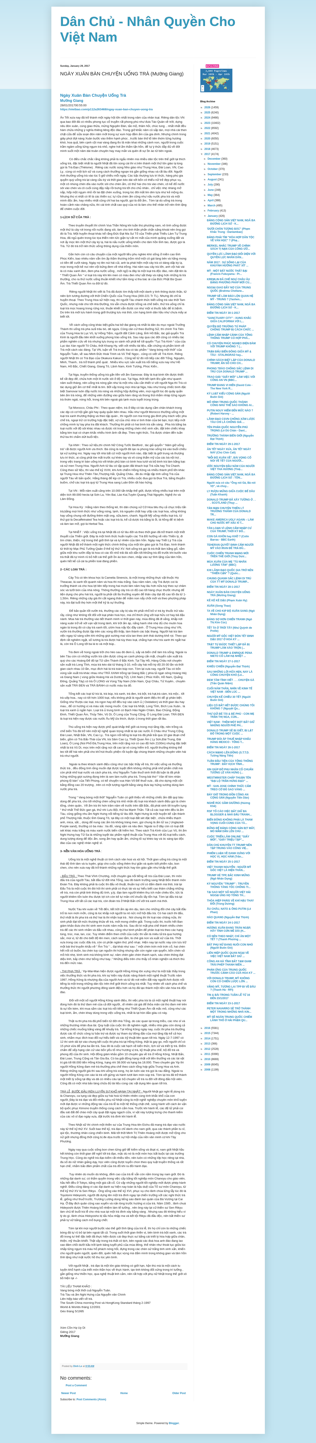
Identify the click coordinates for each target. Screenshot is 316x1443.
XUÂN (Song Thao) (219, 605)
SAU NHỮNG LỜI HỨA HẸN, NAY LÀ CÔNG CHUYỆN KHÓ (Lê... (229, 673)
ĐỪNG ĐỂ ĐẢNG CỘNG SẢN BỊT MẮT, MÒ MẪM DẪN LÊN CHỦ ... (231, 830)
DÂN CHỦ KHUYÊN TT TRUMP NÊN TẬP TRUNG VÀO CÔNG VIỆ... (229, 846)
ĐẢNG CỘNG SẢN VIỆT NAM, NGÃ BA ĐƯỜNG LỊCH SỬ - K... (231, 222)
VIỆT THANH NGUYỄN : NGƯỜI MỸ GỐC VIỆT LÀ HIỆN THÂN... (229, 868)
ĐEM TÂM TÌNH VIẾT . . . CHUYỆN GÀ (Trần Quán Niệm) (230, 681)
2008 (207, 1069)
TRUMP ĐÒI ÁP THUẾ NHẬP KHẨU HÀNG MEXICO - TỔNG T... (229, 740)
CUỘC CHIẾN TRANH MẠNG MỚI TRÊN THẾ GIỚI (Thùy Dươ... (227, 555)
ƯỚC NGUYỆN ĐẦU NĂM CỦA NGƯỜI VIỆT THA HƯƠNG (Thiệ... (230, 468)
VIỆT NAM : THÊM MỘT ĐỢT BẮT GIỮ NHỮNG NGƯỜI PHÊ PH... (230, 723)
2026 (207, 107)
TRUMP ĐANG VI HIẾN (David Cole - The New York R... (229, 387)
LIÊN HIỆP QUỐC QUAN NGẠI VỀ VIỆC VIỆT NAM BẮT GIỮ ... (228, 954)
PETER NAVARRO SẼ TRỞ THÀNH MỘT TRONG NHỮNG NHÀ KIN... (229, 1010)
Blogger (174, 1423)
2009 (207, 1064)
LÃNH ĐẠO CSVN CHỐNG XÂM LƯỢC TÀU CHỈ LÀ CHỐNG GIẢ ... (231, 420)
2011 (207, 1054)
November (214, 163)
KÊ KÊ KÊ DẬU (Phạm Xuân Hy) (227, 600)
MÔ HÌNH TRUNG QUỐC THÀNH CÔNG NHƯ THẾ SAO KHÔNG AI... (230, 403)
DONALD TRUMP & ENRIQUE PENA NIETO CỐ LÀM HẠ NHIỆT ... (229, 654)
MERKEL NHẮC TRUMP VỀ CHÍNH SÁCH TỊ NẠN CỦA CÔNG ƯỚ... (228, 247)
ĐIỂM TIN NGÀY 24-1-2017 (223, 922)
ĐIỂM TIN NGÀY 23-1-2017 (223, 1003)
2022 (207, 128)
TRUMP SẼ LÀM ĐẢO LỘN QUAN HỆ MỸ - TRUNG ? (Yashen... (230, 297)
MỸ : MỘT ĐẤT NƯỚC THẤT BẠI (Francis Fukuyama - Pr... (227, 272)
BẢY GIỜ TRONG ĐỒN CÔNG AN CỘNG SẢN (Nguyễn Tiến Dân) (228, 796)
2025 (207, 112)
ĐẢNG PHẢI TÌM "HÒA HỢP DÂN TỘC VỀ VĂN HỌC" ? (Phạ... (230, 239)
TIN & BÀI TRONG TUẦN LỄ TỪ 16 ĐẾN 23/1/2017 (228, 996)
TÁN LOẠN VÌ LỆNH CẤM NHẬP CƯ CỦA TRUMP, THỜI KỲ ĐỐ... (229, 530)
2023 (207, 123)
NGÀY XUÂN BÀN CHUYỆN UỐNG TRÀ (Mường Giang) (228, 594)
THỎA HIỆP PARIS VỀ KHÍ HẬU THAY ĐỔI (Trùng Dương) (230, 902)
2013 (207, 1043)
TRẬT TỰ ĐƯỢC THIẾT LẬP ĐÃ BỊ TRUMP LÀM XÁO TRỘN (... (228, 646)
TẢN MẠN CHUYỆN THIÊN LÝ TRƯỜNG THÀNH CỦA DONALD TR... (229, 511)
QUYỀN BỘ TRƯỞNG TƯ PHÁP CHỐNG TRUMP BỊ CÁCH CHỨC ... (230, 328)
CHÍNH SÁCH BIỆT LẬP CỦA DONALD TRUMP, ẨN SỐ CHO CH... (231, 361)
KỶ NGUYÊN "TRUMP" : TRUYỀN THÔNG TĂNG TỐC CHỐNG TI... (228, 885)
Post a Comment (76, 1385)
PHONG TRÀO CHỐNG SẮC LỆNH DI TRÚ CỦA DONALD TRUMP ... (230, 370)
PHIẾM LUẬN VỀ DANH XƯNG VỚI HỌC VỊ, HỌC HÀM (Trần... (228, 855)
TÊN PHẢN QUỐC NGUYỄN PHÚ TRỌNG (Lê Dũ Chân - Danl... (227, 429)
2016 (207, 1028)
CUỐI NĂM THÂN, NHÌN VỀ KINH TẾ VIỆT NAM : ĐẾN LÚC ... (229, 690)
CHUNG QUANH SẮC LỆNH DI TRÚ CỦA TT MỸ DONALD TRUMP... (229, 580)
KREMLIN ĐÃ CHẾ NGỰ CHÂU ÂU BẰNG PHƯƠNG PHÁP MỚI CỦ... (229, 281)
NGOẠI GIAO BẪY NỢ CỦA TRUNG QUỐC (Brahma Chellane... (229, 289)
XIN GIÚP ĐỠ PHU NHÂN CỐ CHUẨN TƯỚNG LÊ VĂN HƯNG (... (230, 771)
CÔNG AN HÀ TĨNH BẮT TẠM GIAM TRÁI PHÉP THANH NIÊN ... (229, 963)
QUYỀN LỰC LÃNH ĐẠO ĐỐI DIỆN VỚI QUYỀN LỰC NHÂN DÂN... (231, 255)
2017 (207, 154)
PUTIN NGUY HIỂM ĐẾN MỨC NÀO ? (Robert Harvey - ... (230, 412)
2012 (207, 1049)
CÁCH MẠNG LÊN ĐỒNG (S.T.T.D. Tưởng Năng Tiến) (228, 754)
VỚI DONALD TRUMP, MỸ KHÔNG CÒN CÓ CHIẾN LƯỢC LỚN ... (228, 980)
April (210, 200)
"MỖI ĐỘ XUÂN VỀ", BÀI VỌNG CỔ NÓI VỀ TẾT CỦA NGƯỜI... (229, 459)
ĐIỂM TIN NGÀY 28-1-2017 (223, 586)
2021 (207, 133)
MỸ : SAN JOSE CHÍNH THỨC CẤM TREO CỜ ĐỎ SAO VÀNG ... (229, 788)
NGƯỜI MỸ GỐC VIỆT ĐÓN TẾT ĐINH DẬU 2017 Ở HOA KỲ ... (230, 637)
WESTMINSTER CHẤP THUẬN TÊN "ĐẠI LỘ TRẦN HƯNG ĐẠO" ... (229, 779)
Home (124, 1393)
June (210, 189)
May (210, 195)
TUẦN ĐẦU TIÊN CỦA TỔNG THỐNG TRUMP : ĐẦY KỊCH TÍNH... (230, 762)
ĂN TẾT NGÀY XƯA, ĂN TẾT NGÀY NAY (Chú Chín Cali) (229, 451)
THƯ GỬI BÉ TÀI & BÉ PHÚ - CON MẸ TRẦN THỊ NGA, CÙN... (230, 715)
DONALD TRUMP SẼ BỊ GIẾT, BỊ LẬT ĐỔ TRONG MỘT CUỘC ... (230, 732)
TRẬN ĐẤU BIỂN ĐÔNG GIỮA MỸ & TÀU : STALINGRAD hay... (229, 353)
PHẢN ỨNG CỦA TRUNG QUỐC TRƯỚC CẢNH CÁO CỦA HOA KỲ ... (231, 971)
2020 (207, 138)
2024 (207, 117)
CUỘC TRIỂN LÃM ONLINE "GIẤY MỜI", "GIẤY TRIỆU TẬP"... (228, 838)
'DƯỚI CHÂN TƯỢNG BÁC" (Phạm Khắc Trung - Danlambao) (228, 230)
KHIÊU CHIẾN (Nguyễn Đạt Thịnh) (228, 666)
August (212, 179)
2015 (207, 1033)
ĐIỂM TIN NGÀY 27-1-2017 (223, 661)
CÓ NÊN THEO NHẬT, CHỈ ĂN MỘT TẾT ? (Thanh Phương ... (229, 938)
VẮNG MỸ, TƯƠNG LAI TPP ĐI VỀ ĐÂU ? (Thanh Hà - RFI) (231, 988)
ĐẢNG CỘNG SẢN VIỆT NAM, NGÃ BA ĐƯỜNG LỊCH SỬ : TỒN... (231, 476)
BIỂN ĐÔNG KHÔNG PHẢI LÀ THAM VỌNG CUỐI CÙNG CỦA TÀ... (229, 821)
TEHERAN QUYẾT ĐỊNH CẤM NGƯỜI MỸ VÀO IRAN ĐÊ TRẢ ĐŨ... (230, 546)
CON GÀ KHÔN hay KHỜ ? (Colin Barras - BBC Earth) (228, 538)
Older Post (179, 1393)
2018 (207, 149)
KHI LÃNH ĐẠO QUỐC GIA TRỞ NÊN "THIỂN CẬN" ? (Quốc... (230, 572)
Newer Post (68, 1393)
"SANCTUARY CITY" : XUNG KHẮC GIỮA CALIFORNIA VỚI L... (229, 319)
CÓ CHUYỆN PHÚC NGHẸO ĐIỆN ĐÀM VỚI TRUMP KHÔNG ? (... (231, 345)
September (214, 174)
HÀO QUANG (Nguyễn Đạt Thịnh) (228, 917)
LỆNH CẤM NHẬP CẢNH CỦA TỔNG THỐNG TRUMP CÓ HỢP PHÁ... (229, 336)
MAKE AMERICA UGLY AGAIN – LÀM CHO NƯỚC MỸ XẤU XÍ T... (230, 521)
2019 (207, 143)
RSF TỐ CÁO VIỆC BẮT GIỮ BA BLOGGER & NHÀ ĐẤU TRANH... (229, 813)
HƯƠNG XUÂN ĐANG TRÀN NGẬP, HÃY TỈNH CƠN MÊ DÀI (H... (229, 929)
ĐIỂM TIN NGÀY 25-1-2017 (223, 861)
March (211, 205)
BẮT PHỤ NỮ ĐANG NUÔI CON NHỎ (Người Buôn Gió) (230, 946)
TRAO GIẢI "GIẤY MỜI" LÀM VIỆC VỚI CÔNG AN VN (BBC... (231, 378)
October (212, 169)
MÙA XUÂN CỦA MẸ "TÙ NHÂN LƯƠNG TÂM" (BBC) (226, 563)
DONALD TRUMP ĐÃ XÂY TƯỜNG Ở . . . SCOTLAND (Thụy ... (231, 501)
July (210, 184)
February (213, 210)
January (212, 215)
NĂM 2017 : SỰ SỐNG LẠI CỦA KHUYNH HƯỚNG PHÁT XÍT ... (227, 264)
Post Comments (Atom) (91, 1399)
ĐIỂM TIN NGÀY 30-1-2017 (223, 312)
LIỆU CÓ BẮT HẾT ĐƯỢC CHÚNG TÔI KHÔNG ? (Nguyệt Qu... (230, 707)
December (214, 158)
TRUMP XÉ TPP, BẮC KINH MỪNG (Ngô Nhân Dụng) (228, 877)
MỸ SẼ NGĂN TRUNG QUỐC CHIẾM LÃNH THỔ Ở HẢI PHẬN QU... (229, 1018)
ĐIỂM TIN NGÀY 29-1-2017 (223, 444)
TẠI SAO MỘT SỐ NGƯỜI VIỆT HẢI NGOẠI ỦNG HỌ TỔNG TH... (228, 894)
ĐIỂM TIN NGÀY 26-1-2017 (223, 747)
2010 (207, 1059)
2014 (207, 1038)
